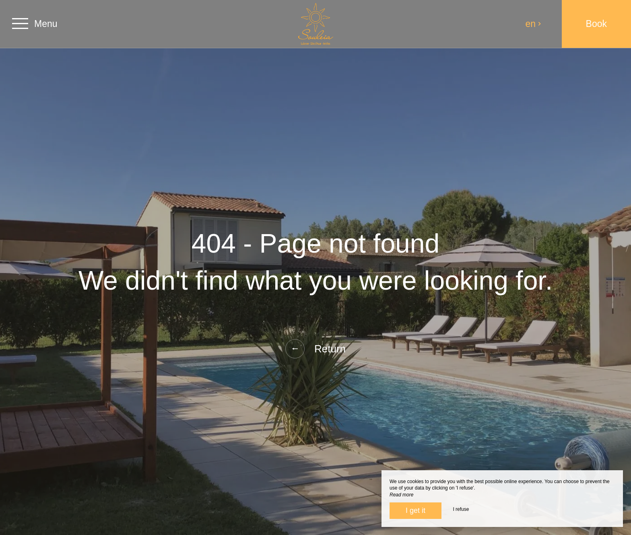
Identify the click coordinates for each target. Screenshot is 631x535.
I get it (415, 510)
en (534, 24)
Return (315, 348)
